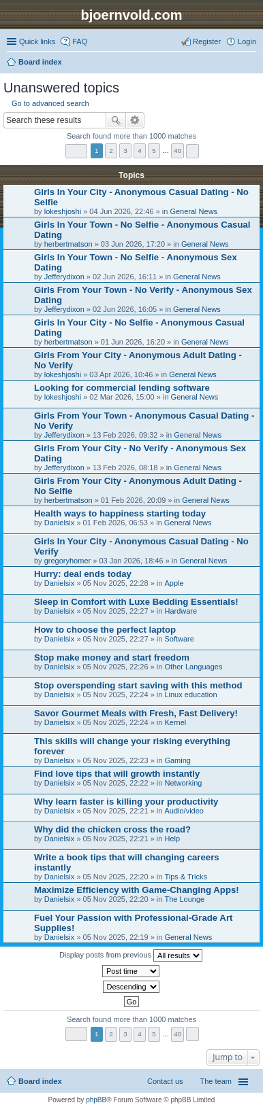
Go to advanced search (50, 103)
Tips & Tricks (185, 877)
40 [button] (177, 150)
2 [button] (111, 150)
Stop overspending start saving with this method (138, 685)
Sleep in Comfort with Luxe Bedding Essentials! (136, 602)
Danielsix (59, 523)
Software (179, 639)
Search (116, 120)
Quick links (37, 41)
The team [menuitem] (216, 1081)
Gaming (177, 760)
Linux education (190, 694)
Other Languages (193, 667)
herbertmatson (68, 244)
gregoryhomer (67, 561)
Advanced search (135, 120)
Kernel (175, 722)
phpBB (96, 1100)
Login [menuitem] (247, 41)
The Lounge (184, 899)
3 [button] (125, 150)
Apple (173, 583)
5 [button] (154, 150)
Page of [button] (76, 151)
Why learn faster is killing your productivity (126, 801)
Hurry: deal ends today (83, 574)
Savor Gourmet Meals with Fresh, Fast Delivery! (136, 713)
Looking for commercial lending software (122, 388)
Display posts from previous (130, 955)
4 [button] (140, 150)
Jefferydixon (64, 277)
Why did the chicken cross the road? (112, 829)
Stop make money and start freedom (111, 657)
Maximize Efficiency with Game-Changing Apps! (136, 890)
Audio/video (184, 811)
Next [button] (192, 151)
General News (193, 211)
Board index (40, 1081)
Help (172, 838)
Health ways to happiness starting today (120, 513)
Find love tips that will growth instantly (117, 774)
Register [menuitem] (207, 41)
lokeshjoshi (62, 211)
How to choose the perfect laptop (105, 630)
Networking (183, 783)
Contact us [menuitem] (165, 1081)
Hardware (180, 611)
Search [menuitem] (250, 63)
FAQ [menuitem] (79, 41)
